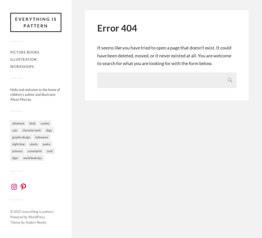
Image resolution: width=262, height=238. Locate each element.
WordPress (36, 217)
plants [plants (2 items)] (34, 144)
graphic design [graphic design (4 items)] (21, 137)
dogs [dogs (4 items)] (49, 130)
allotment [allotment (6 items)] (18, 123)
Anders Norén (36, 222)
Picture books (24, 52)
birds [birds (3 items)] (32, 123)
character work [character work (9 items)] (32, 130)
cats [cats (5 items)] (14, 130)
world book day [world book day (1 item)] (32, 158)
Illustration (23, 59)
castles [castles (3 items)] (45, 123)
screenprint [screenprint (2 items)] (35, 151)
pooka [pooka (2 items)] (46, 144)
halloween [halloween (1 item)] (41, 137)
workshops (22, 67)
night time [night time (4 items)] (18, 144)
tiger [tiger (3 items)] (15, 158)
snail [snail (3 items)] (50, 151)
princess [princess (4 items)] (17, 151)
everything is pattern (36, 22)
